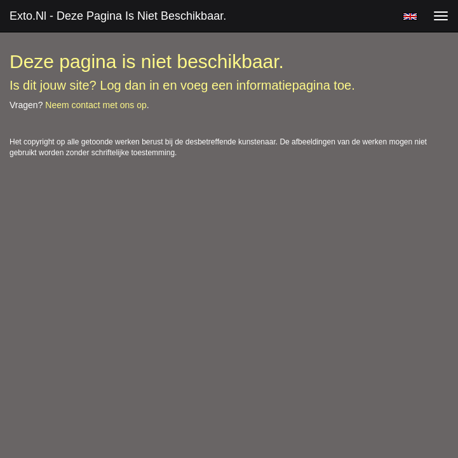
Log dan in (129, 85)
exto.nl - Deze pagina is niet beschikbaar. (118, 16)
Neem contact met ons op (96, 105)
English (410, 16)
